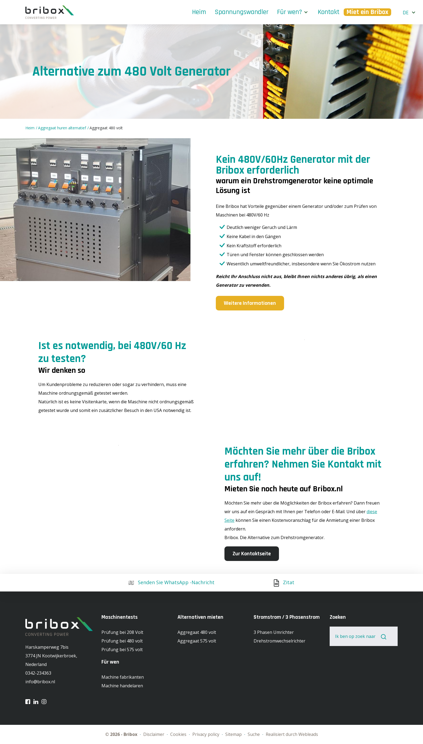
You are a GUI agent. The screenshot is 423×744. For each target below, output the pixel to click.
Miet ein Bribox (367, 12)
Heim (199, 12)
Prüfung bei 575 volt (122, 649)
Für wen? (289, 12)
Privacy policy (206, 734)
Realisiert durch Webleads (292, 734)
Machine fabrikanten (122, 677)
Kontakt (328, 12)
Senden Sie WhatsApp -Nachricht (171, 582)
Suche (254, 734)
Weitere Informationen (250, 303)
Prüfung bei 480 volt (122, 641)
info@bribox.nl (40, 682)
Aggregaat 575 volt (197, 641)
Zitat (284, 582)
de (406, 12)
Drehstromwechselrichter (279, 641)
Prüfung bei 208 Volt (122, 632)
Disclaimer (154, 734)
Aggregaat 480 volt (106, 127)
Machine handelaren (122, 686)
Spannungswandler (241, 12)
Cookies (178, 734)
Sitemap (234, 734)
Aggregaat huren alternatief (62, 127)
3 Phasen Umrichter (274, 632)
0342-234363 (38, 673)
